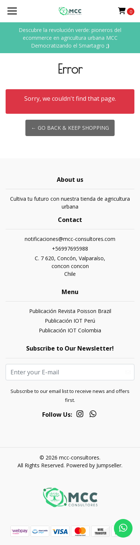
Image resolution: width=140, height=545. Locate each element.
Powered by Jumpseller (93, 465)
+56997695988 (70, 248)
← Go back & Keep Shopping (70, 127)
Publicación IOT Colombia (70, 330)
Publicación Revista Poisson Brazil (70, 311)
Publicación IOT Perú (70, 320)
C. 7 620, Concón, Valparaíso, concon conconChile (70, 266)
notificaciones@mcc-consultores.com (70, 238)
